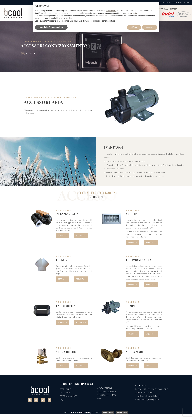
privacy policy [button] (111, 11)
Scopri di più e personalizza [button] (51, 27)
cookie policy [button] (132, 13)
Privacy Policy (108, 412)
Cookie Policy (122, 412)
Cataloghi (166, 3)
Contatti (178, 3)
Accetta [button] (149, 27)
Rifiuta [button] (134, 27)
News (186, 3)
